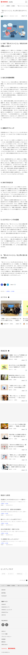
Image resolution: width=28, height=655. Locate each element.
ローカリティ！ (11, 573)
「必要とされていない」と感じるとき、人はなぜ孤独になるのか (17, 386)
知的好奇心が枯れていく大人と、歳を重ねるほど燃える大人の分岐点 (17, 376)
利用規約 (3, 639)
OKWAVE (3, 604)
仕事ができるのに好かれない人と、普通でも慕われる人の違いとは (17, 466)
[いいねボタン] (26, 16)
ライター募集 (4, 634)
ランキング (3, 596)
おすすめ (5, 297)
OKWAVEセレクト (5, 607)
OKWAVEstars (19, 573)
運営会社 (3, 642)
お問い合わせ (4, 644)
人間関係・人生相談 (10, 6)
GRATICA (3, 615)
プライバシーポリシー (6, 636)
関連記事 (5, 351)
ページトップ (23, 580)
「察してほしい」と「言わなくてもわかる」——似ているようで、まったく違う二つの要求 (17, 396)
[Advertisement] (14, 337)
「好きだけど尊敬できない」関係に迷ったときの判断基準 (17, 445)
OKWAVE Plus (4, 612)
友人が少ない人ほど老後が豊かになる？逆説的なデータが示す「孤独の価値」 (17, 366)
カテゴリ (3, 590)
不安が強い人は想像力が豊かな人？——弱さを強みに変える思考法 (17, 435)
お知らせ (3, 631)
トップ (2, 6)
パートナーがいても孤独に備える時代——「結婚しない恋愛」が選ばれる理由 (17, 425)
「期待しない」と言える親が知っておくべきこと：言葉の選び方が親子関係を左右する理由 (17, 456)
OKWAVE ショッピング (6, 609)
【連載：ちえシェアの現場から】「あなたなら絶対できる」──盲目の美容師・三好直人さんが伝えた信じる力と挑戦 (11, 319)
